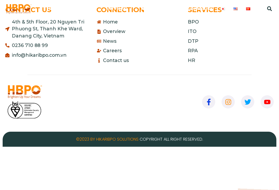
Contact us (200, 8)
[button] (269, 8)
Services (119, 8)
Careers (170, 8)
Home (54, 8)
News (147, 8)
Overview (83, 8)
